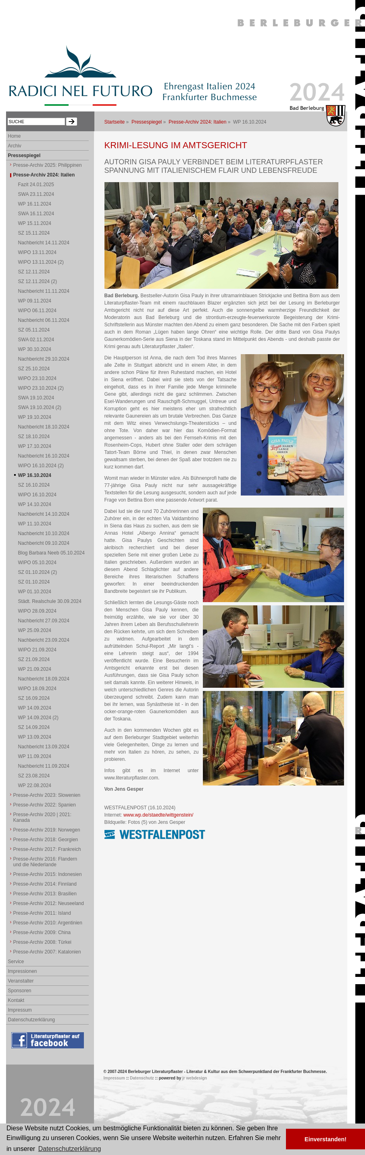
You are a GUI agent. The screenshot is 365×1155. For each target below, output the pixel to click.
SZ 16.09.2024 (34, 698)
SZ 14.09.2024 (34, 727)
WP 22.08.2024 (35, 785)
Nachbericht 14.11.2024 (43, 243)
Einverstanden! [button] (325, 1139)
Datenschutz (142, 1078)
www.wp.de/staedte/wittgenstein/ (158, 815)
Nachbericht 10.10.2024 (43, 533)
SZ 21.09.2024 (34, 659)
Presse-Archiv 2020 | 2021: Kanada (42, 817)
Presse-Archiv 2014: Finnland (45, 884)
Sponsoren (19, 990)
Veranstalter (21, 981)
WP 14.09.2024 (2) (38, 717)
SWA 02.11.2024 (36, 339)
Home (14, 136)
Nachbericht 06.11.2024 (43, 320)
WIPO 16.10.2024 (37, 495)
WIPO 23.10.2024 (37, 378)
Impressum (20, 1010)
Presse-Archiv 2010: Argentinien (47, 923)
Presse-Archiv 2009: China (42, 932)
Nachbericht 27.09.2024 (43, 621)
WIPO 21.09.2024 (37, 650)
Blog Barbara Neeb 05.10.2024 (51, 553)
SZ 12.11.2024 (34, 272)
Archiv (14, 146)
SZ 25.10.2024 (34, 369)
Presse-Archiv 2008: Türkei (42, 942)
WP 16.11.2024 (35, 204)
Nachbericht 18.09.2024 (43, 679)
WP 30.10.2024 (35, 349)
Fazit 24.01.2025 (36, 184)
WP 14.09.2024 (35, 708)
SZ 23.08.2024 (34, 776)
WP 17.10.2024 (35, 446)
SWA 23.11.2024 (36, 194)
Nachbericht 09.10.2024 (43, 543)
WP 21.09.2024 (35, 669)
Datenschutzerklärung (31, 1020)
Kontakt (16, 1000)
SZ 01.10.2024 (34, 582)
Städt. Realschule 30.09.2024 (49, 601)
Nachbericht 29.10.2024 (43, 359)
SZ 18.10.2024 (34, 436)
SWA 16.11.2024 (36, 213)
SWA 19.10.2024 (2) (40, 407)
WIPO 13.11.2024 (37, 252)
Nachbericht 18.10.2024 (43, 427)
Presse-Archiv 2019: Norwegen (46, 830)
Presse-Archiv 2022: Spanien (44, 805)
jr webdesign (194, 1078)
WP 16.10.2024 (35, 475)
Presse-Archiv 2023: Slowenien (47, 795)
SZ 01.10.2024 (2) (37, 572)
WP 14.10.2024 (35, 504)
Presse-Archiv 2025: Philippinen (47, 165)
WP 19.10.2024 (35, 417)
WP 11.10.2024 (35, 524)
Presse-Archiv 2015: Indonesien (47, 874)
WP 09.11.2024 (35, 301)
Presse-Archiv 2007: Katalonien (47, 952)
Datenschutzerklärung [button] (69, 1148)
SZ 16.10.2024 (34, 485)
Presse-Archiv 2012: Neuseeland (48, 903)
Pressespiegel (146, 122)
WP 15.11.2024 (35, 223)
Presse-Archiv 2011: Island (42, 913)
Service (16, 961)
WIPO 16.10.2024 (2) (41, 465)
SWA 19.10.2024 (36, 398)
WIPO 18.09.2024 (37, 688)
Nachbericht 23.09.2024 (43, 640)
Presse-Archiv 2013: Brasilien (45, 894)
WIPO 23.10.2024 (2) (41, 388)
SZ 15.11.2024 (34, 233)
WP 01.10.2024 (35, 591)
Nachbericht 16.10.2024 (43, 456)
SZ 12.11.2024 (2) (37, 281)
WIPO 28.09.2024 (37, 611)
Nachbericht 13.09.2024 (43, 747)
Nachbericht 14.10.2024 (43, 514)
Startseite (114, 122)
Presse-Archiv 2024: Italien (197, 122)
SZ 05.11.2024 (34, 330)
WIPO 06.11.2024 (37, 310)
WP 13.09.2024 (35, 737)
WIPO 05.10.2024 (37, 562)
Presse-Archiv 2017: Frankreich (47, 849)
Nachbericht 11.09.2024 (43, 766)
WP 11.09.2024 (35, 756)
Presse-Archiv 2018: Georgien (45, 839)
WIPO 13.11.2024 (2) (41, 262)
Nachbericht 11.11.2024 (43, 291)
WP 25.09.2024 (35, 630)
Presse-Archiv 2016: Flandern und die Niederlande (45, 861)
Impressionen (22, 971)
